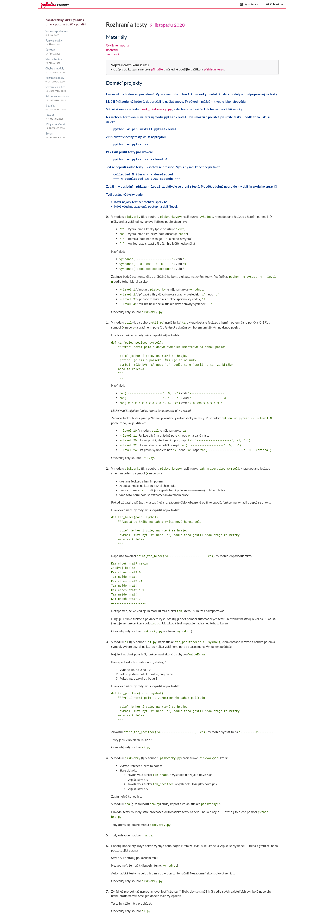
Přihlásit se (274, 4)
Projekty (63, 5)
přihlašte (157, 69)
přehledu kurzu (213, 69)
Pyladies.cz (249, 4)
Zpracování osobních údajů (268, 914)
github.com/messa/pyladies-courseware (252, 910)
